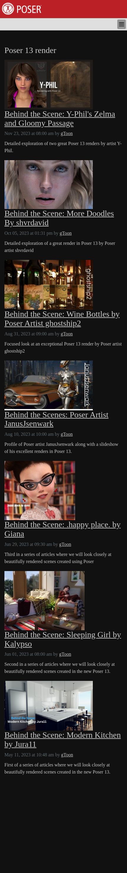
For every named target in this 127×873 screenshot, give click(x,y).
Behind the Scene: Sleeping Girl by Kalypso (62, 639)
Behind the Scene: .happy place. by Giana (62, 529)
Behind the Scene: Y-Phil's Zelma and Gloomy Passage (59, 119)
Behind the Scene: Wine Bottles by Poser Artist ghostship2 (62, 319)
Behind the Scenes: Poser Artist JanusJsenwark (56, 419)
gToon (67, 133)
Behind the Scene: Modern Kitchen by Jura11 (62, 740)
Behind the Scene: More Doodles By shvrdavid (59, 218)
